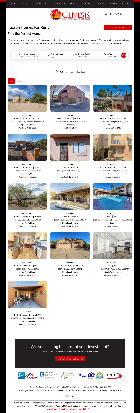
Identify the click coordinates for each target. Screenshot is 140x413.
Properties (41, 3)
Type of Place (57, 54)
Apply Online (118, 27)
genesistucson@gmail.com (58, 406)
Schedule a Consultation (70, 355)
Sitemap (103, 387)
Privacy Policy (115, 387)
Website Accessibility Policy (81, 406)
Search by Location (27, 54)
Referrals (87, 3)
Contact (115, 3)
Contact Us (93, 387)
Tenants (71, 3)
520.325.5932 (112, 14)
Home (13, 3)
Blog (127, 3)
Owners (57, 3)
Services (25, 3)
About (101, 3)
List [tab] (11, 77)
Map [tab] (19, 77)
